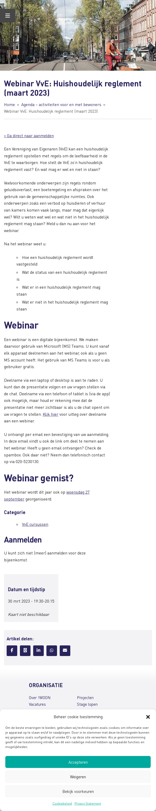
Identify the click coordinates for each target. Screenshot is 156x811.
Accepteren (78, 762)
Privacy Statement (88, 803)
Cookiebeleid (62, 803)
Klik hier (50, 414)
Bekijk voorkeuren (78, 791)
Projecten (85, 697)
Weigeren (78, 776)
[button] (148, 717)
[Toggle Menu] (7, 16)
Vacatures (37, 704)
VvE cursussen (35, 524)
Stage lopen (87, 704)
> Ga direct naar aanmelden (29, 135)
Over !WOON (39, 697)
